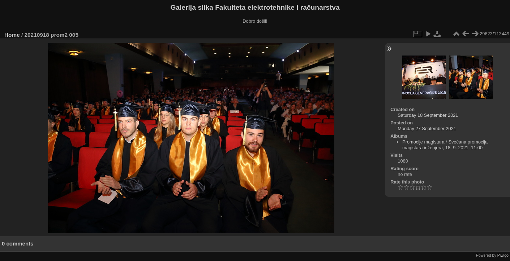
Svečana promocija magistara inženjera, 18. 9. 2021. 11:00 (445, 144)
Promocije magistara (423, 142)
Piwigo (503, 255)
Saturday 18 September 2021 (428, 115)
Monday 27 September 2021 (427, 128)
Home (12, 35)
